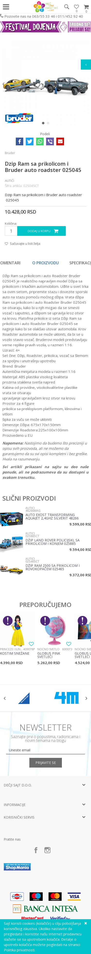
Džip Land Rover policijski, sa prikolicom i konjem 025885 (52, 542)
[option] (45, 84)
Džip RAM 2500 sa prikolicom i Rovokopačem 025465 (52, 567)
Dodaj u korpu (39, 231)
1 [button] (44, 124)
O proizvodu (45, 263)
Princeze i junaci (11, 649)
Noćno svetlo (48, 649)
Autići (9, 180)
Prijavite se (45, 762)
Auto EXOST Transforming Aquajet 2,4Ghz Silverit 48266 (52, 516)
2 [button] (49, 124)
